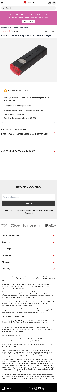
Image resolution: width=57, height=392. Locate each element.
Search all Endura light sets (14, 114)
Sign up (28, 203)
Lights (15, 27)
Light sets (23, 27)
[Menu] (10, 3)
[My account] (54, 3)
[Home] (28, 3)
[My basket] (49, 3)
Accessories (6, 27)
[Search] (28, 8)
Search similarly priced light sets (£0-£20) (20, 118)
